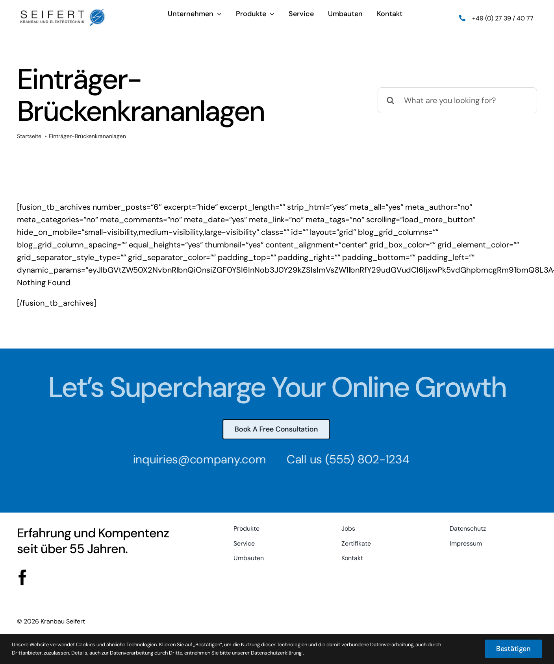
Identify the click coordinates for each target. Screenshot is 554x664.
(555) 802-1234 (363, 459)
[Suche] (391, 100)
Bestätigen (513, 648)
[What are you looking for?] (457, 100)
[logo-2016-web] (62, 11)
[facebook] (22, 577)
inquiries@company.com (195, 459)
